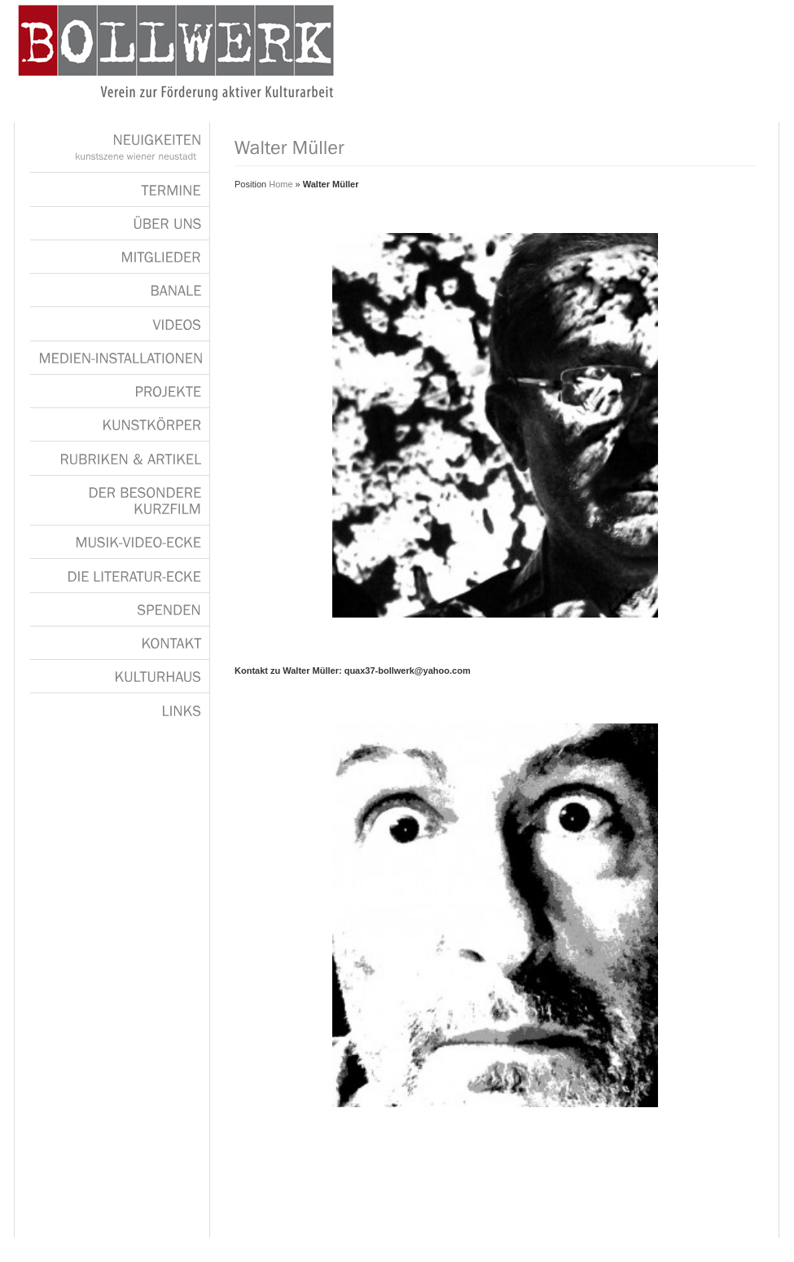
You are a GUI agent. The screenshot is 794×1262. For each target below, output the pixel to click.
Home (280, 184)
